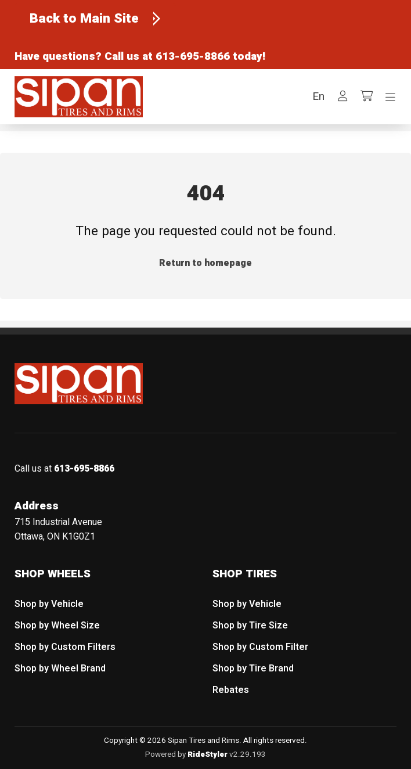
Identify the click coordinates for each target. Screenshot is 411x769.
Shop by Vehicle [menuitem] (49, 604)
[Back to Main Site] (95, 18)
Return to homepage (205, 263)
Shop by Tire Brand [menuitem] (253, 668)
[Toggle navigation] (390, 97)
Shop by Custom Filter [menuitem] (260, 647)
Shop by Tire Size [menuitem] (250, 626)
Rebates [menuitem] (230, 689)
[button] (318, 97)
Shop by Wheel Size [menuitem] (57, 626)
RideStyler (208, 754)
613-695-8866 (193, 56)
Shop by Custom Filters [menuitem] (65, 647)
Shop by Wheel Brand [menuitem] (60, 668)
